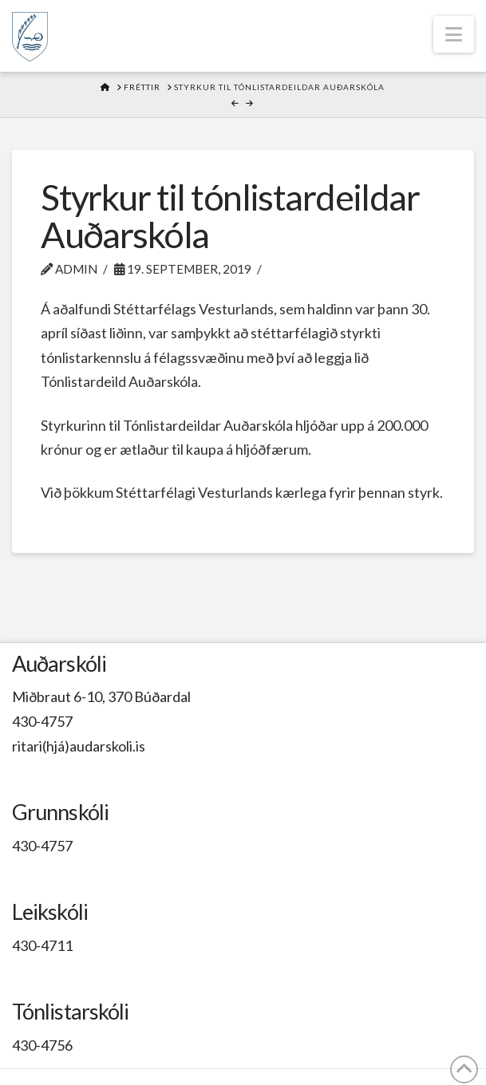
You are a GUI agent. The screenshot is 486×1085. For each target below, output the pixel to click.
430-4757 (42, 721)
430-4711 (42, 945)
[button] (453, 34)
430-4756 (42, 1045)
